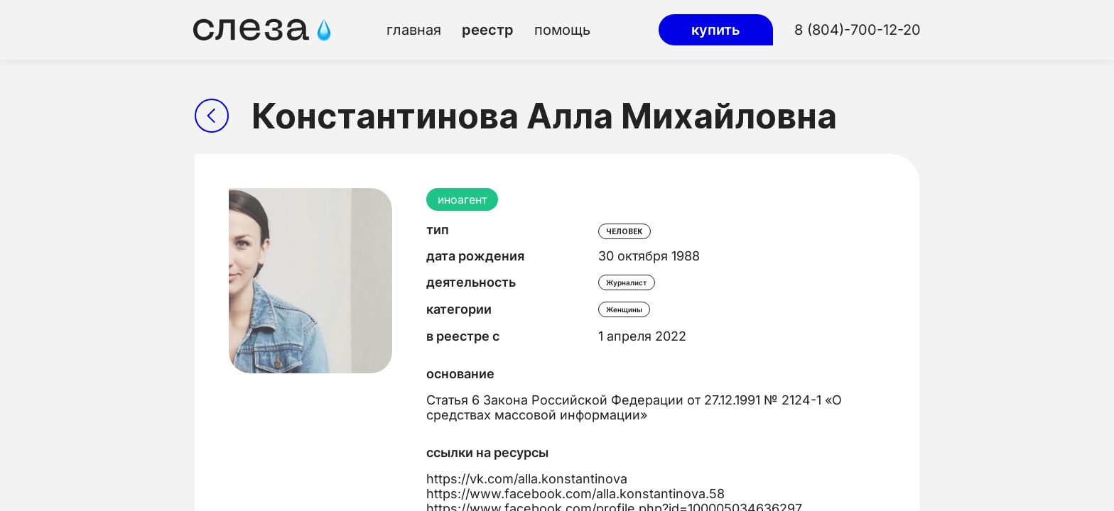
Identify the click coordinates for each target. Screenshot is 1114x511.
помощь (562, 29)
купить (715, 29)
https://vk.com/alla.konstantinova (526, 478)
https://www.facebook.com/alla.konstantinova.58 (575, 493)
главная (413, 29)
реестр (488, 29)
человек (624, 231)
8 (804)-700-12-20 (857, 29)
